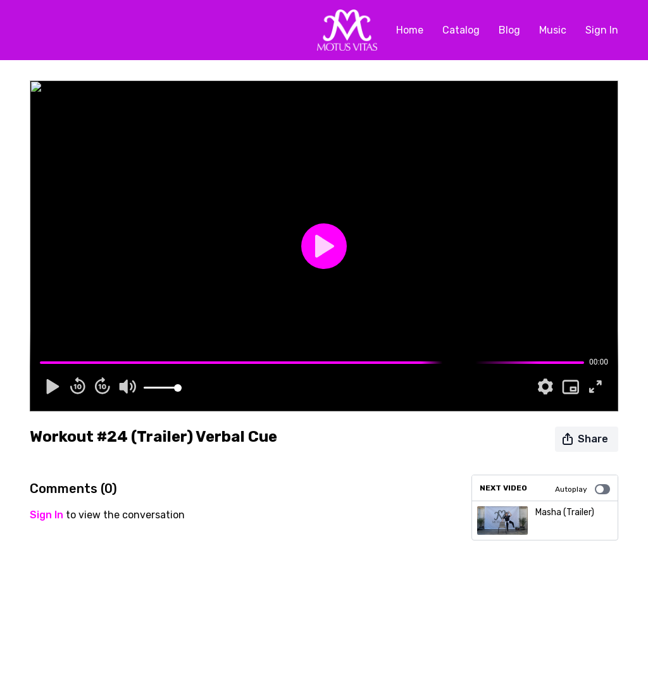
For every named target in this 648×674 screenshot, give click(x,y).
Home (409, 30)
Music (552, 30)
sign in (46, 515)
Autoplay (582, 489)
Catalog (461, 30)
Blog (509, 30)
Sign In (601, 30)
